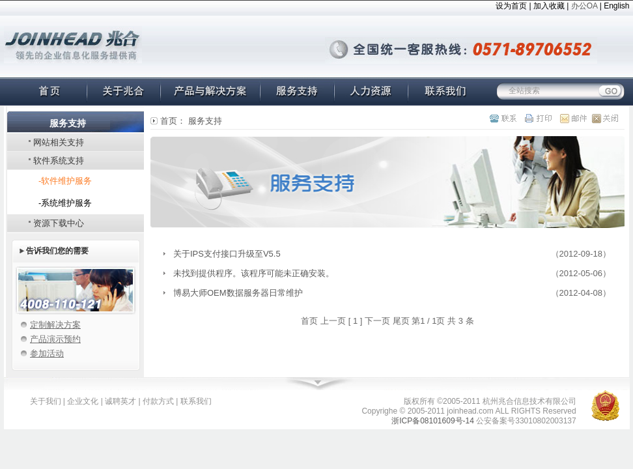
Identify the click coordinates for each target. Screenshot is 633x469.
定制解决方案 (55, 325)
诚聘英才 (120, 401)
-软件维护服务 (65, 181)
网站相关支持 (58, 142)
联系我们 (196, 401)
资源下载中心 (58, 223)
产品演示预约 (55, 339)
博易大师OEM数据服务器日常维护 (238, 293)
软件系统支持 (58, 160)
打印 (538, 118)
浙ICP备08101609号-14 (432, 420)
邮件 (569, 118)
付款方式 (158, 401)
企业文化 (82, 401)
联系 (506, 118)
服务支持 (205, 121)
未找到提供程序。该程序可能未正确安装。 (253, 273)
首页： (173, 121)
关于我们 (45, 401)
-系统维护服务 (65, 203)
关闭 (601, 118)
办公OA (584, 5)
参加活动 (47, 353)
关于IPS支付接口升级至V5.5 (227, 254)
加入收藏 (549, 5)
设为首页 (511, 5)
